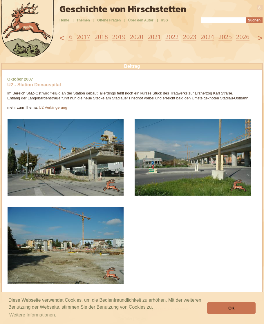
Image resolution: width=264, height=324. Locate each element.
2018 (101, 37)
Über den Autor (140, 20)
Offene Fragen (109, 20)
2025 (225, 37)
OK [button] (231, 308)
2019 (119, 37)
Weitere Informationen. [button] (32, 314)
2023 (189, 37)
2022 (172, 37)
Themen (83, 20)
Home (64, 20)
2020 (136, 37)
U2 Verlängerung (53, 107)
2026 (242, 37)
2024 (207, 37)
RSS (164, 20)
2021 (154, 37)
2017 (83, 37)
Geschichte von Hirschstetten (122, 9)
